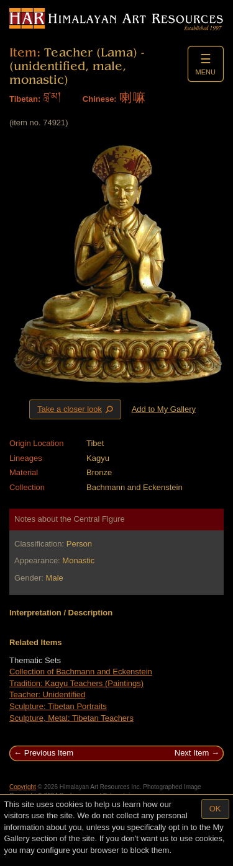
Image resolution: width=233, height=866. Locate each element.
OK (215, 808)
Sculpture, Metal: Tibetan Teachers (71, 718)
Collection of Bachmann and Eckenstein (80, 671)
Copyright (22, 786)
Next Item (192, 752)
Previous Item (48, 752)
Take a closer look (76, 408)
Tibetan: (24, 99)
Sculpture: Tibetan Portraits (58, 706)
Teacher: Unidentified (47, 694)
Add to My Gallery (164, 409)
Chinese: (100, 99)
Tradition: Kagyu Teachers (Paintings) (76, 683)
